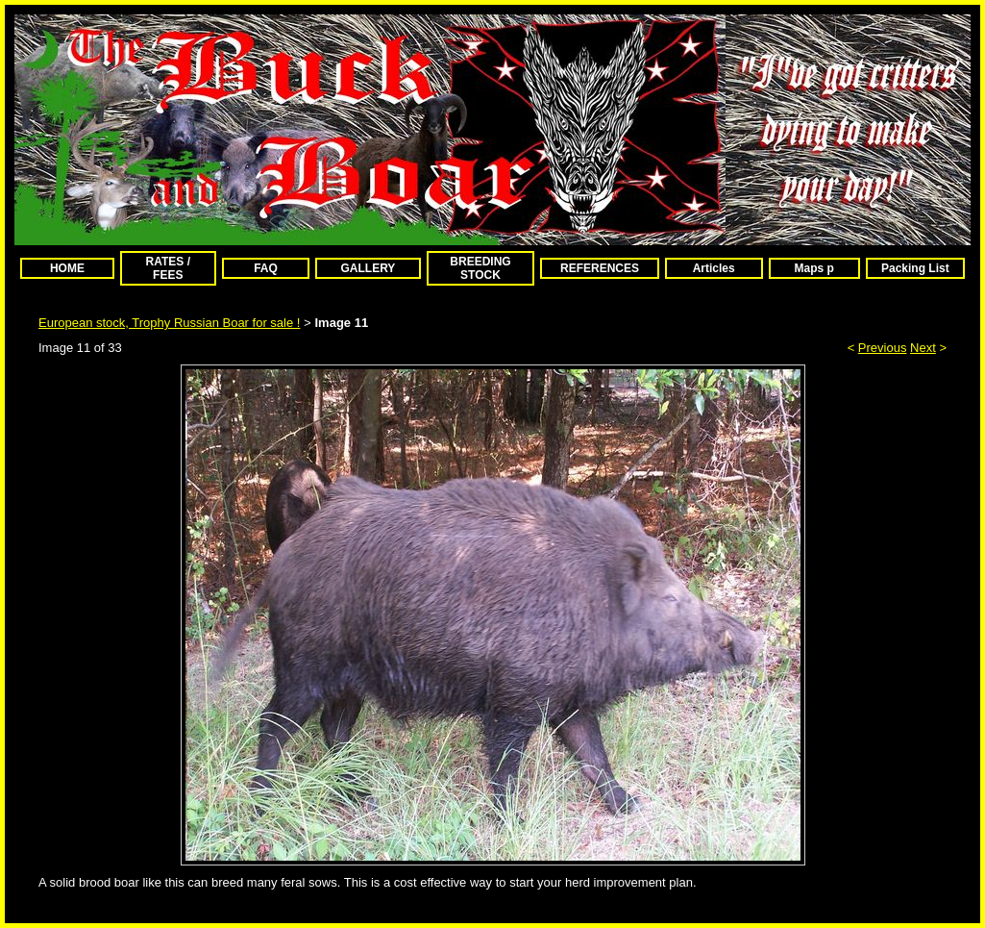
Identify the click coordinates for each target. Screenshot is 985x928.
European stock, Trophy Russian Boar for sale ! (169, 322)
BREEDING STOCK (480, 268)
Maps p (814, 268)
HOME (67, 268)
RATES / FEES (168, 268)
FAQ (266, 268)
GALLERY (367, 268)
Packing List (915, 268)
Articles (714, 268)
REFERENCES (599, 268)
